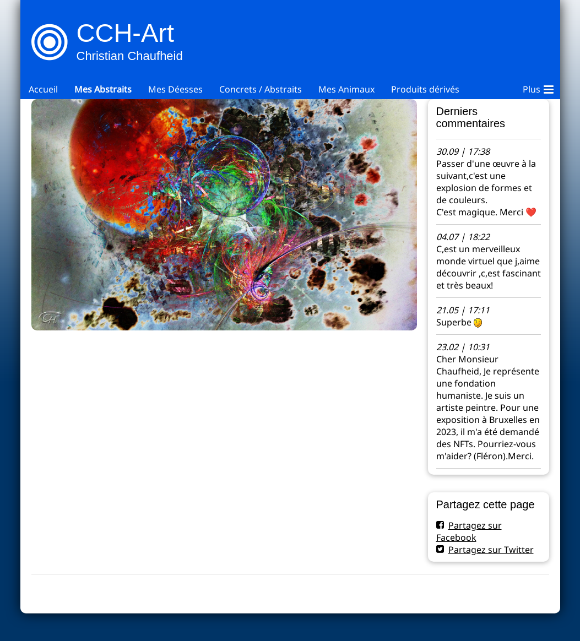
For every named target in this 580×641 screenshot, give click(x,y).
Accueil (43, 89)
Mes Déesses (175, 89)
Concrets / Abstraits (260, 89)
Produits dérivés (425, 89)
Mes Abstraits (103, 89)
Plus (538, 87)
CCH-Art (126, 32)
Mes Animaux (346, 89)
